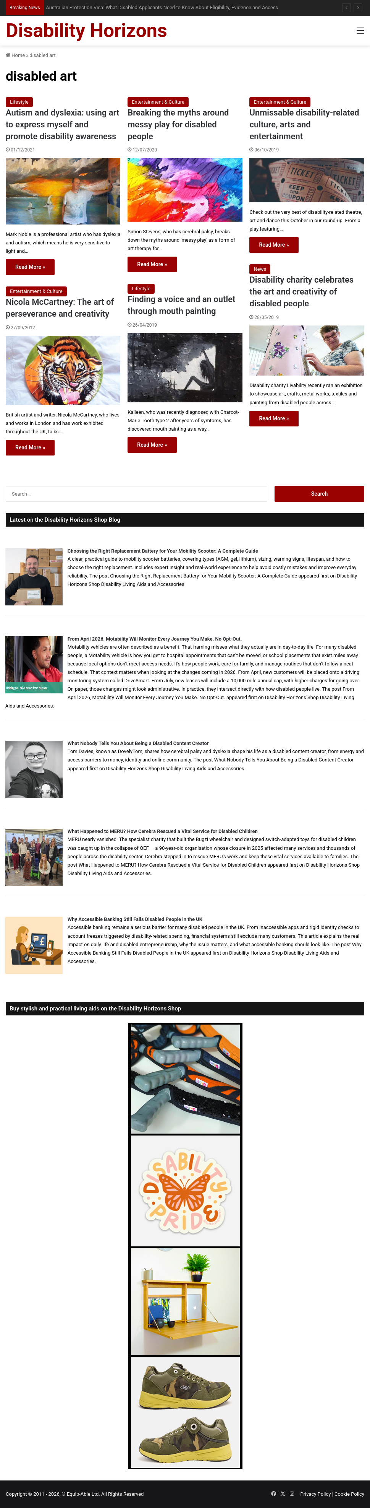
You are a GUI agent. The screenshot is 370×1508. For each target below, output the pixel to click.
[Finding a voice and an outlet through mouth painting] (185, 367)
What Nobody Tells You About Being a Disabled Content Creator (138, 743)
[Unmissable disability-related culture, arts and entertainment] (306, 180)
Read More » (30, 267)
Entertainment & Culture (158, 102)
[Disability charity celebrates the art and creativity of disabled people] (306, 350)
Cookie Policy (349, 1494)
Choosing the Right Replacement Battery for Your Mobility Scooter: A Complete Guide (163, 551)
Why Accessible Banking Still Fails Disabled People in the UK (135, 919)
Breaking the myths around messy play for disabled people (178, 124)
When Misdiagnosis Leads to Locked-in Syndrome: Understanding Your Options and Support (141, 7)
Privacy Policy (315, 1494)
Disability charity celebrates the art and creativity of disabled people (301, 291)
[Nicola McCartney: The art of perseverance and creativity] (63, 370)
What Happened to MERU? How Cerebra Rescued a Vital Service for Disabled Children (163, 831)
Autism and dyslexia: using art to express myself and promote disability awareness (62, 124)
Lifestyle (19, 102)
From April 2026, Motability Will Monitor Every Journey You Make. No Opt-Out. (155, 639)
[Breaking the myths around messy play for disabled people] (185, 190)
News (260, 269)
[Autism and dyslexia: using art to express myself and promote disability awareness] (63, 191)
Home (15, 55)
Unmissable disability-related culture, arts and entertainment (304, 124)
